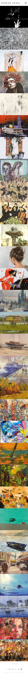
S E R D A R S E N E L (10, 3)
